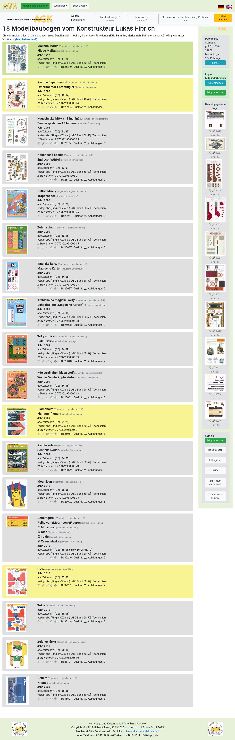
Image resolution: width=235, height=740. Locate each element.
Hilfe (215, 470)
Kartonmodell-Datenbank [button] (35, 5)
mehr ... (215, 62)
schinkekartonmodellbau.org (140, 731)
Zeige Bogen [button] (79, 5)
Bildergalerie (215, 460)
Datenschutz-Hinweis (215, 496)
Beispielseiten (215, 450)
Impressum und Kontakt (215, 482)
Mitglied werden (215, 92)
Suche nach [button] (59, 5)
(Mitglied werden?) (26, 39)
